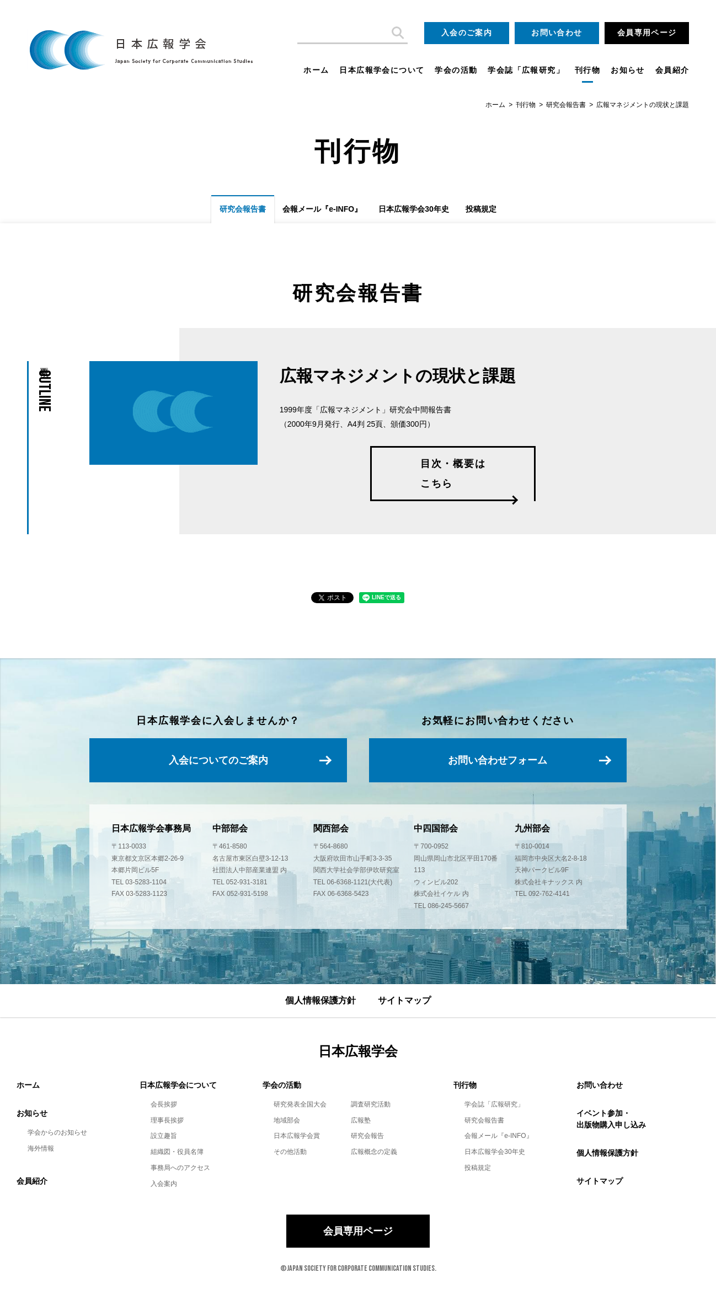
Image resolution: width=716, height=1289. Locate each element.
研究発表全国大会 (300, 1104)
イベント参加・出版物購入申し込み (611, 1119)
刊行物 (587, 70)
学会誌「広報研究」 (526, 70)
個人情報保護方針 (320, 1000)
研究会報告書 (566, 105)
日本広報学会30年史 (413, 209)
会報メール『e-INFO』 (322, 209)
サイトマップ (404, 1000)
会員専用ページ (647, 32)
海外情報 (41, 1148)
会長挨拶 (164, 1104)
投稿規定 (481, 209)
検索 (397, 33)
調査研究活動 (371, 1104)
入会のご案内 (466, 32)
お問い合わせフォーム (497, 760)
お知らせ (628, 70)
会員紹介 (672, 70)
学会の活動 (456, 70)
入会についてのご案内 (218, 760)
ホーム (316, 70)
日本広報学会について (381, 70)
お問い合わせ (556, 32)
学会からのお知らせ (57, 1132)
